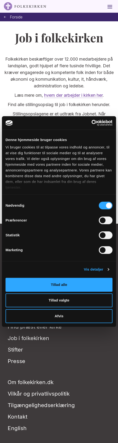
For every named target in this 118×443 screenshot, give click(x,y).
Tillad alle (59, 285)
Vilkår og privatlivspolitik (39, 394)
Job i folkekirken (28, 338)
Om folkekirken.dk (30, 382)
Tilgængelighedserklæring (41, 405)
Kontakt (17, 417)
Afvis (59, 316)
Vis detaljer (93, 269)
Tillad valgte (59, 300)
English (17, 428)
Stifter (15, 349)
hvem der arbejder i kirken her (73, 95)
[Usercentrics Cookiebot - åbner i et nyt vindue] (91, 123)
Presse (16, 361)
